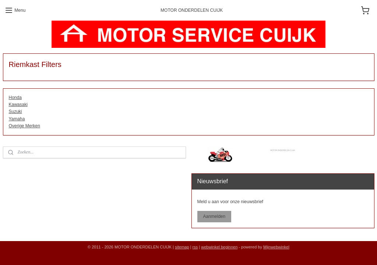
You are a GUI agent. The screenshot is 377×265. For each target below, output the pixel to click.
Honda (15, 97)
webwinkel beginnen (219, 247)
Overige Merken (24, 125)
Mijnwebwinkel (276, 247)
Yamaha (17, 118)
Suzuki (15, 111)
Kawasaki (18, 104)
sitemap (182, 247)
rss (195, 247)
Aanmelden (214, 216)
